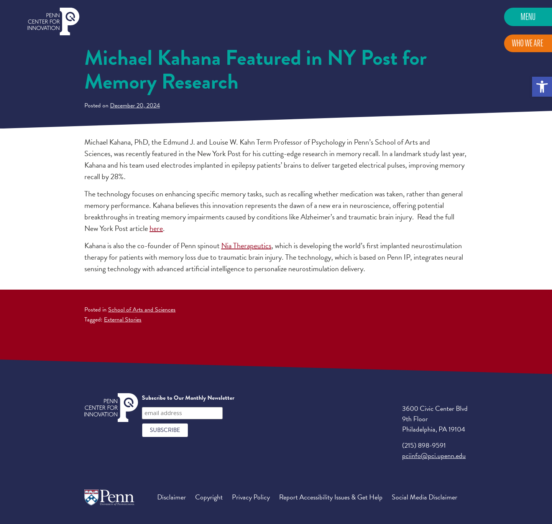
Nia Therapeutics (246, 245)
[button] (542, 87)
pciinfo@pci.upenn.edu (434, 455)
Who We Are (527, 43)
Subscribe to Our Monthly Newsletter (188, 397)
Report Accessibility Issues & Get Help (331, 497)
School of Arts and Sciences (142, 309)
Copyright (209, 497)
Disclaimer (171, 497)
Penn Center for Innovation (53, 22)
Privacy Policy (251, 497)
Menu (528, 16)
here (156, 228)
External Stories (122, 319)
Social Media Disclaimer (424, 497)
